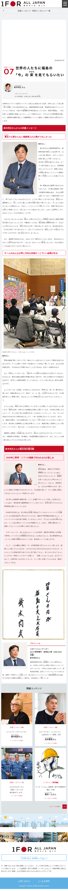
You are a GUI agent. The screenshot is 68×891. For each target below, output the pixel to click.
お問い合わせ (24, 881)
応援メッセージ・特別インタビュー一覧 (34, 11)
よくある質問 (44, 881)
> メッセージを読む (17, 795)
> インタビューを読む (16, 740)
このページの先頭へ (58, 806)
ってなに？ (33, 857)
